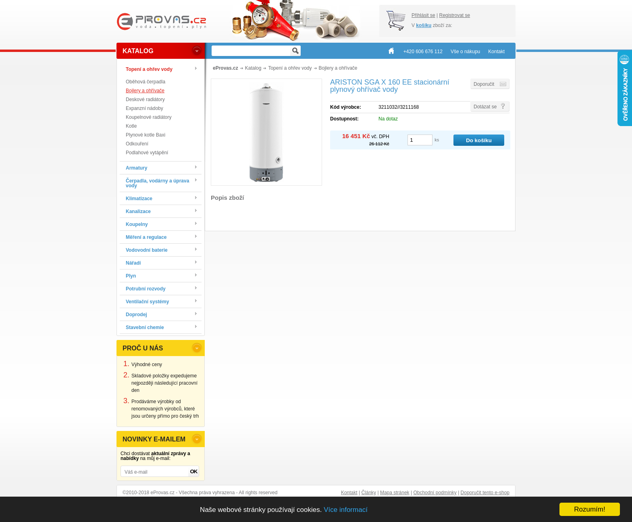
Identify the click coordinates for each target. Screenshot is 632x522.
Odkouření (137, 144)
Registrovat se (454, 15)
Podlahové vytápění (147, 152)
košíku (423, 25)
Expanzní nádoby (144, 108)
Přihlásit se (423, 15)
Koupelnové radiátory (148, 117)
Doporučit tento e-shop (485, 492)
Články (368, 492)
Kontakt (349, 492)
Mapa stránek (395, 492)
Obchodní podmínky (434, 492)
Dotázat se (485, 107)
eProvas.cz (225, 68)
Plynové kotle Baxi (145, 135)
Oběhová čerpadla (145, 82)
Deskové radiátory (145, 99)
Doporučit (484, 84)
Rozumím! (589, 509)
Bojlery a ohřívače (145, 90)
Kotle (131, 126)
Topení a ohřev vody (290, 68)
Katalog (253, 68)
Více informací (346, 510)
